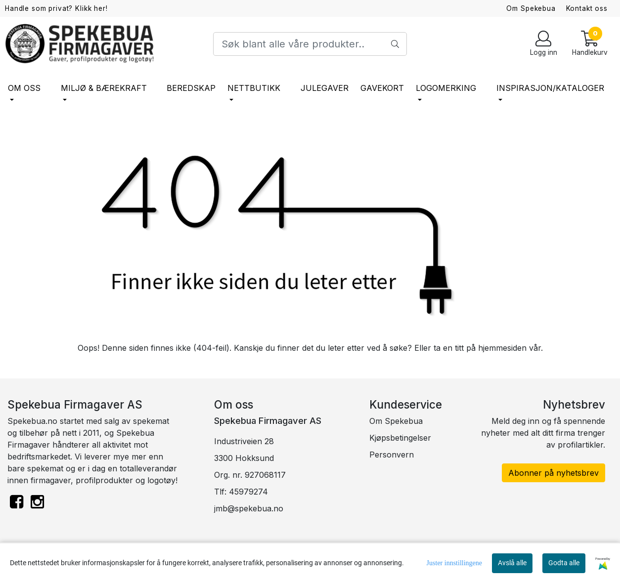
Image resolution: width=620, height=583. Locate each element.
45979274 (248, 492)
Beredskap (191, 88)
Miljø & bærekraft (104, 88)
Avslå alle (512, 563)
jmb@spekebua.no (248, 508)
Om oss (24, 88)
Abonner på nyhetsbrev (553, 473)
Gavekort (382, 88)
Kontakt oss (587, 8)
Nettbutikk (253, 88)
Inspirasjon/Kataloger (550, 88)
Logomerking (446, 88)
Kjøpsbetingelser (400, 438)
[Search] (309, 44)
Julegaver (325, 88)
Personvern (391, 454)
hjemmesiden (502, 348)
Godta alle (563, 563)
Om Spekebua (530, 8)
